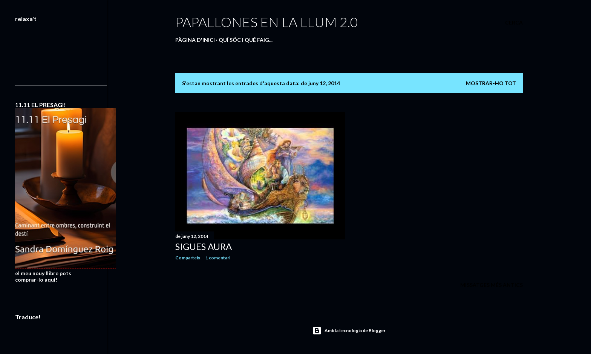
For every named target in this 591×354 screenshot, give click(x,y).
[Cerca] (514, 23)
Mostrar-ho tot (491, 83)
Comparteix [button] (187, 258)
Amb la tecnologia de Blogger (349, 330)
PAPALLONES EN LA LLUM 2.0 (266, 22)
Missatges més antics (491, 285)
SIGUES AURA (203, 246)
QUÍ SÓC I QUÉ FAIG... (246, 40)
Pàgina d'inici (195, 40)
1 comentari (217, 258)
